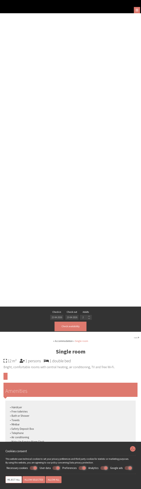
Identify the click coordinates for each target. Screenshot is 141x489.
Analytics (98, 468)
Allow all (53, 479)
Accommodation (64, 342)
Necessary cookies (21, 468)
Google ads (121, 468)
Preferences (74, 468)
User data (49, 468)
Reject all (14, 479)
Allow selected (33, 479)
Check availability (70, 327)
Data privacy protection (81, 462)
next (136, 338)
